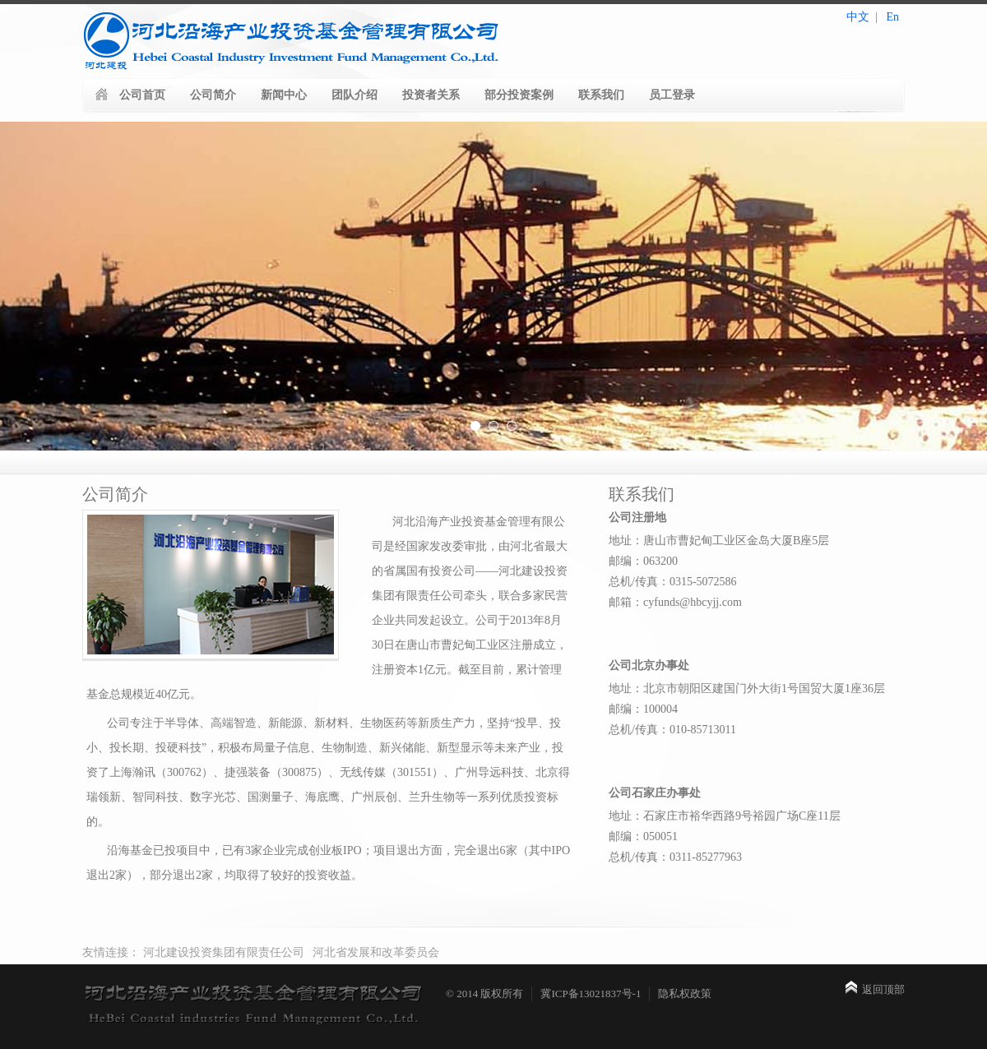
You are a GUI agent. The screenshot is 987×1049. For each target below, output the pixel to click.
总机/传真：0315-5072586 (673, 581)
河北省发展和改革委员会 (376, 952)
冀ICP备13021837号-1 (590, 993)
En (892, 17)
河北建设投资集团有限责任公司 (223, 952)
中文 (857, 17)
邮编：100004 (643, 709)
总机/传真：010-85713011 (672, 729)
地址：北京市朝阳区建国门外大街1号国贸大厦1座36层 (747, 688)
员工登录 (672, 95)
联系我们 (601, 95)
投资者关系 (431, 95)
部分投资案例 (519, 95)
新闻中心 (284, 95)
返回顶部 (883, 989)
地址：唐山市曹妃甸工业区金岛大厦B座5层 (719, 540)
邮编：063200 (643, 561)
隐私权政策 (684, 993)
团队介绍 (354, 95)
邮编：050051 (643, 836)
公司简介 (213, 95)
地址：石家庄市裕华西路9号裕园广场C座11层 (725, 816)
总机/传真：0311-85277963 (675, 857)
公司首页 (142, 95)
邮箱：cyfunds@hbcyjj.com (675, 602)
